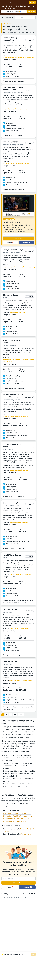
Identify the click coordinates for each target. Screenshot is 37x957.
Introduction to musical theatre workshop (13, 88)
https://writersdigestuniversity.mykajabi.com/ (19, 267)
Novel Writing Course (12, 555)
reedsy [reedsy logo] (8, 2)
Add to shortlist (29, 40)
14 (15, 715)
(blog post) (25, 819)
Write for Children (10, 142)
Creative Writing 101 (11, 609)
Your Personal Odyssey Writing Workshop (13, 396)
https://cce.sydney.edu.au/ (18, 522)
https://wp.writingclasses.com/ (20, 628)
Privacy (9, 897)
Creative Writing (10, 661)
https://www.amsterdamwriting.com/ (16, 163)
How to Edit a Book (10, 821)
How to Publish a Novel (12, 819)
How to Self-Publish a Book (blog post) (17, 816)
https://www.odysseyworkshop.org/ (15, 416)
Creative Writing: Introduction (10, 39)
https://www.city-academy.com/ (20, 574)
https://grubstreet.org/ (17, 312)
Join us (32, 2)
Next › (21, 715)
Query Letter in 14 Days (13, 250)
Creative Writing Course (13, 503)
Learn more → (23, 231)
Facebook (26, 242)
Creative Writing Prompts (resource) (17, 813)
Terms (3, 897)
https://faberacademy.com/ (18, 470)
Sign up (31, 11)
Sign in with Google (14, 11)
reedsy (4, 894)
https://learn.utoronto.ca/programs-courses (18, 57)
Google (10, 242)
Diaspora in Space (10, 295)
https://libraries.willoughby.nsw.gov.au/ (16, 109)
